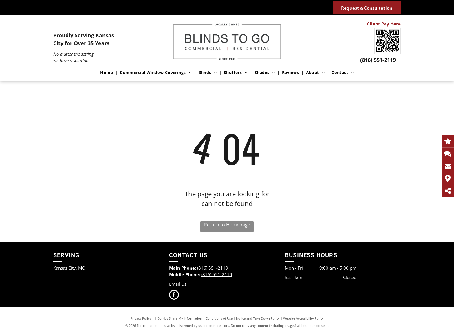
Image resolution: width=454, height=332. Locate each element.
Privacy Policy (140, 318)
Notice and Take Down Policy (258, 318)
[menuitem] (108, 72)
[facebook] (174, 295)
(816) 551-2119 (378, 59)
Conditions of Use (219, 318)
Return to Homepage (227, 225)
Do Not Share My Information (179, 318)
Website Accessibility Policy (303, 318)
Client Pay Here (384, 24)
